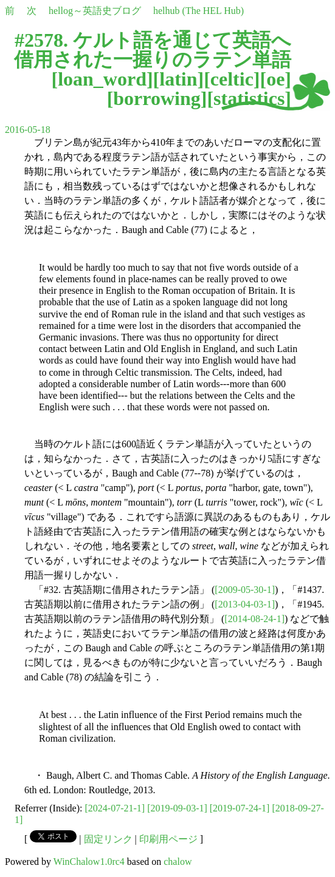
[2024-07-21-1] (115, 808)
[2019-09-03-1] (177, 808)
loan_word (102, 79)
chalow (178, 861)
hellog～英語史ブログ (95, 10)
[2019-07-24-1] (240, 808)
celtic (232, 79)
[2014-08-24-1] (254, 619)
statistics (249, 98)
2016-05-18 (27, 129)
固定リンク (108, 839)
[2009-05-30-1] (245, 589)
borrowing (156, 98)
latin (178, 79)
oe (275, 79)
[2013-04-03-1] (245, 604)
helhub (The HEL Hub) (198, 10)
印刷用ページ (168, 839)
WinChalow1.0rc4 (89, 861)
